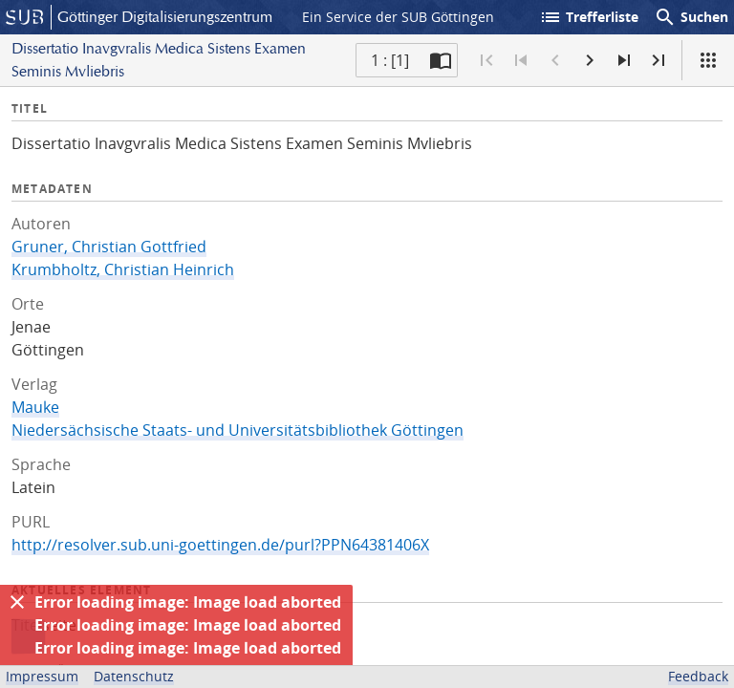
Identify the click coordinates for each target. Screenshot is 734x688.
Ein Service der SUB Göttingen (398, 17)
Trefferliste (588, 17)
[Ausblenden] (17, 602)
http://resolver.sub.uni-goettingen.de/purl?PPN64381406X (220, 544)
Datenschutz (134, 676)
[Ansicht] (708, 60)
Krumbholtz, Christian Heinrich (122, 269)
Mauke (35, 407)
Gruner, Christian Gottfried (108, 246)
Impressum (42, 676)
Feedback (698, 676)
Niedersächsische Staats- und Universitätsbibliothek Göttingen (237, 430)
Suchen (691, 17)
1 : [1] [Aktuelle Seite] (390, 60)
